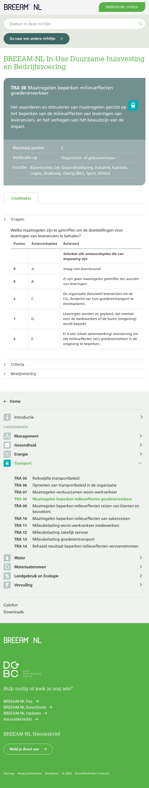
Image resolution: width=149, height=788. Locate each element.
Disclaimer (52, 773)
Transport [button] (18, 463)
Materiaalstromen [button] (25, 567)
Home (15, 401)
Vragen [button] (17, 219)
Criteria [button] (17, 364)
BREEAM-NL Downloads (25, 707)
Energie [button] (16, 454)
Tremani (103, 773)
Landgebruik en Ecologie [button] (31, 576)
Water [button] (14, 558)
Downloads (14, 612)
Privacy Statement (30, 773)
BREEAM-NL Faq (18, 701)
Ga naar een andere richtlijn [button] (32, 38)
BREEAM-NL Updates (22, 713)
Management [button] (21, 436)
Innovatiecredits (18, 719)
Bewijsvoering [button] (23, 374)
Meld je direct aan (24, 749)
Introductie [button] (24, 417)
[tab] (74, 219)
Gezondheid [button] (20, 445)
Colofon (11, 605)
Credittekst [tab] (21, 198)
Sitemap (9, 773)
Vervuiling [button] (18, 585)
